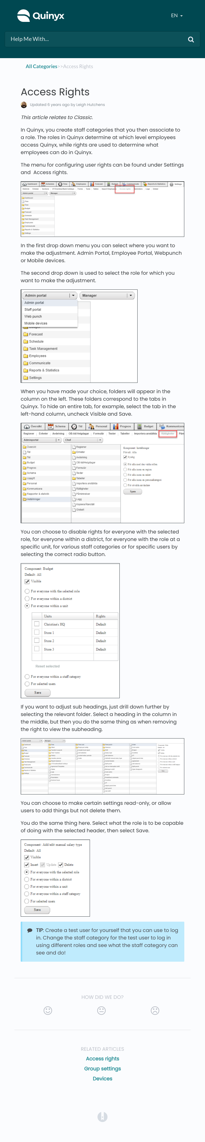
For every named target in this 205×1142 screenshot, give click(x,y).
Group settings (102, 1068)
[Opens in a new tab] (102, 1116)
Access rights (102, 1058)
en (175, 15)
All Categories (41, 66)
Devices (102, 1078)
